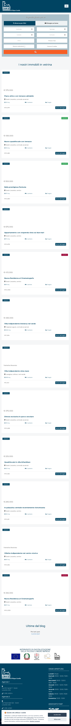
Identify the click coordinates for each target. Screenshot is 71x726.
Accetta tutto (57, 714)
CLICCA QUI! (35, 634)
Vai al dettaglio (52, 108)
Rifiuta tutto (57, 719)
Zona (19, 40)
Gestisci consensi (35, 721)
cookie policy (30, 717)
